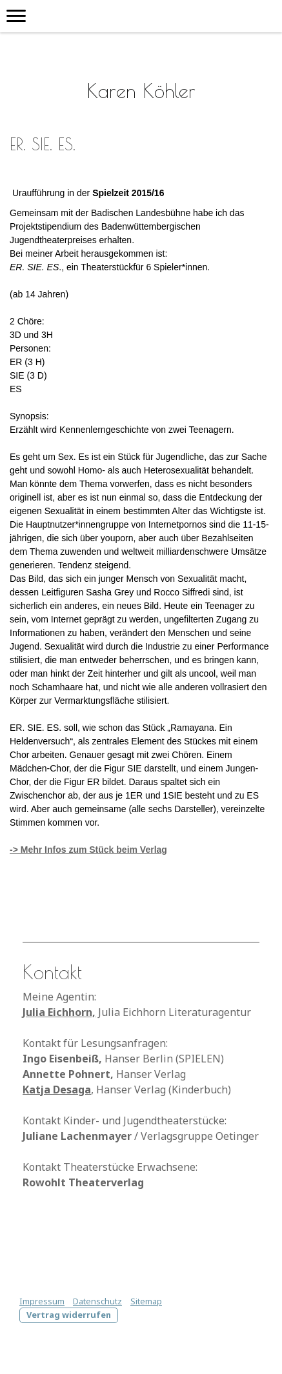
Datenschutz (97, 1301)
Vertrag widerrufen (68, 1314)
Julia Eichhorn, (59, 1012)
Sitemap (146, 1301)
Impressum (42, 1301)
